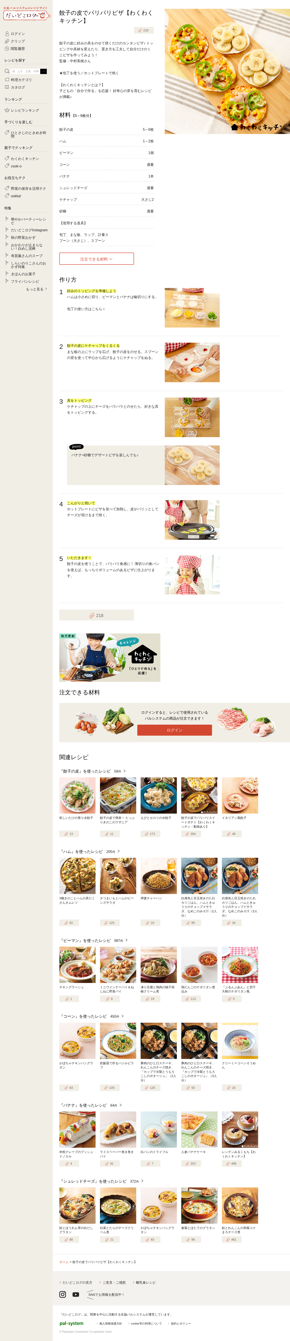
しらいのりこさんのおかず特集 (28, 264)
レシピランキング (25, 110)
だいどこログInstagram (29, 230)
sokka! (16, 195)
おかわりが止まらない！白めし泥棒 (27, 246)
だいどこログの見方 (77, 1282)
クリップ (18, 41)
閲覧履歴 (18, 48)
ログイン (175, 730)
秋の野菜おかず (23, 237)
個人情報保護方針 (110, 1323)
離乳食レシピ (146, 1282)
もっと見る (35, 289)
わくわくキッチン (25, 158)
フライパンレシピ (25, 281)
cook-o (16, 166)
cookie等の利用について (146, 1323)
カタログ (18, 87)
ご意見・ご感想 (114, 1282)
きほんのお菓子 (23, 273)
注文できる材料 (94, 259)
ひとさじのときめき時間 (28, 134)
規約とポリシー (181, 1323)
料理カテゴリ (21, 79)
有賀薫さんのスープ (27, 255)
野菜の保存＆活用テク (28, 188)
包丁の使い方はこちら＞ (86, 309)
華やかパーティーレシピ (28, 220)
